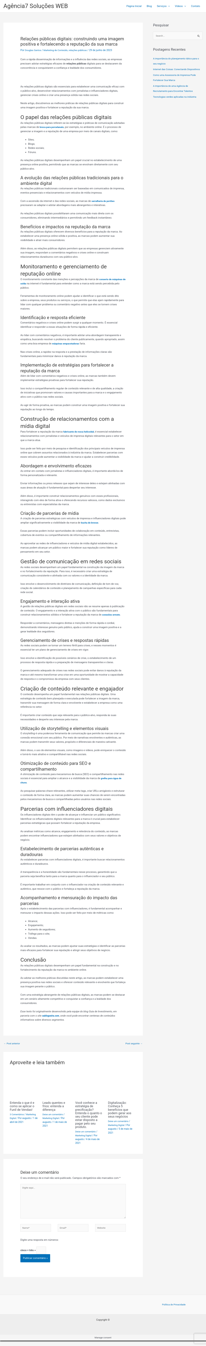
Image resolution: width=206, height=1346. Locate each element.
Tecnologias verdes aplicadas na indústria (176, 102)
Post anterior (13, 1043)
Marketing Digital (51, 1118)
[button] (168, 6)
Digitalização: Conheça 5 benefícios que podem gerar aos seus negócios (120, 1110)
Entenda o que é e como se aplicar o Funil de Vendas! (23, 1106)
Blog (149, 6)
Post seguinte (133, 1043)
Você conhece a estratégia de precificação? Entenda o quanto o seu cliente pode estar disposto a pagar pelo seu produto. (89, 1115)
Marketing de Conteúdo (58, 50)
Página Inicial (134, 6)
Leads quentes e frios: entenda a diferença (54, 1106)
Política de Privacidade (174, 1309)
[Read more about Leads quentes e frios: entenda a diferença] (56, 1084)
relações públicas (83, 50)
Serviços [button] (163, 6)
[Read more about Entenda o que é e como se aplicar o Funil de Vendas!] (24, 1084)
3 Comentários (17, 1114)
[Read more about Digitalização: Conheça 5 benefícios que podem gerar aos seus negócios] (122, 1084)
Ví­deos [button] (180, 6)
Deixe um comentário (53, 1114)
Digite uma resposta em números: (39, 1244)
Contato (195, 6)
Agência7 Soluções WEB (35, 6)
